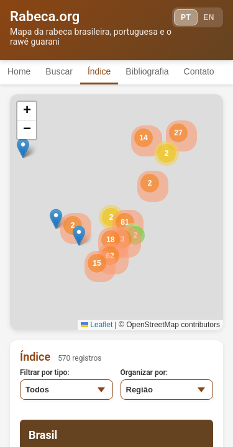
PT (186, 17)
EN (208, 17)
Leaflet (96, 324)
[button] (166, 153)
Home (18, 71)
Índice (99, 71)
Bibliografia (147, 71)
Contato (199, 71)
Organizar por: (144, 372)
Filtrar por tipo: (45, 372)
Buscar (59, 71)
